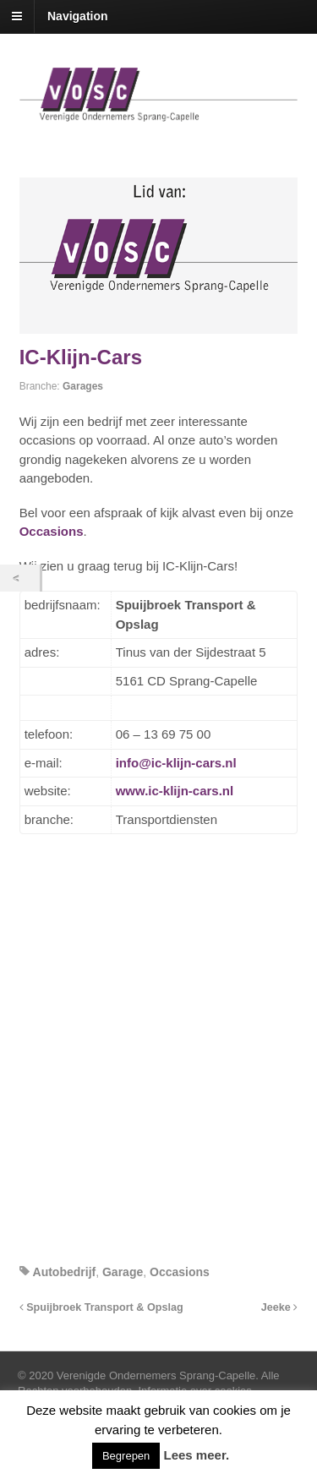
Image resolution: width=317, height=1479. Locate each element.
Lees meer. (197, 1455)
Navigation (77, 16)
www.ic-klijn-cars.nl (174, 790)
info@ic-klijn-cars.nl (176, 763)
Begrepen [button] (126, 1455)
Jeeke (279, 1307)
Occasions (51, 531)
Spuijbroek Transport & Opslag (101, 1307)
